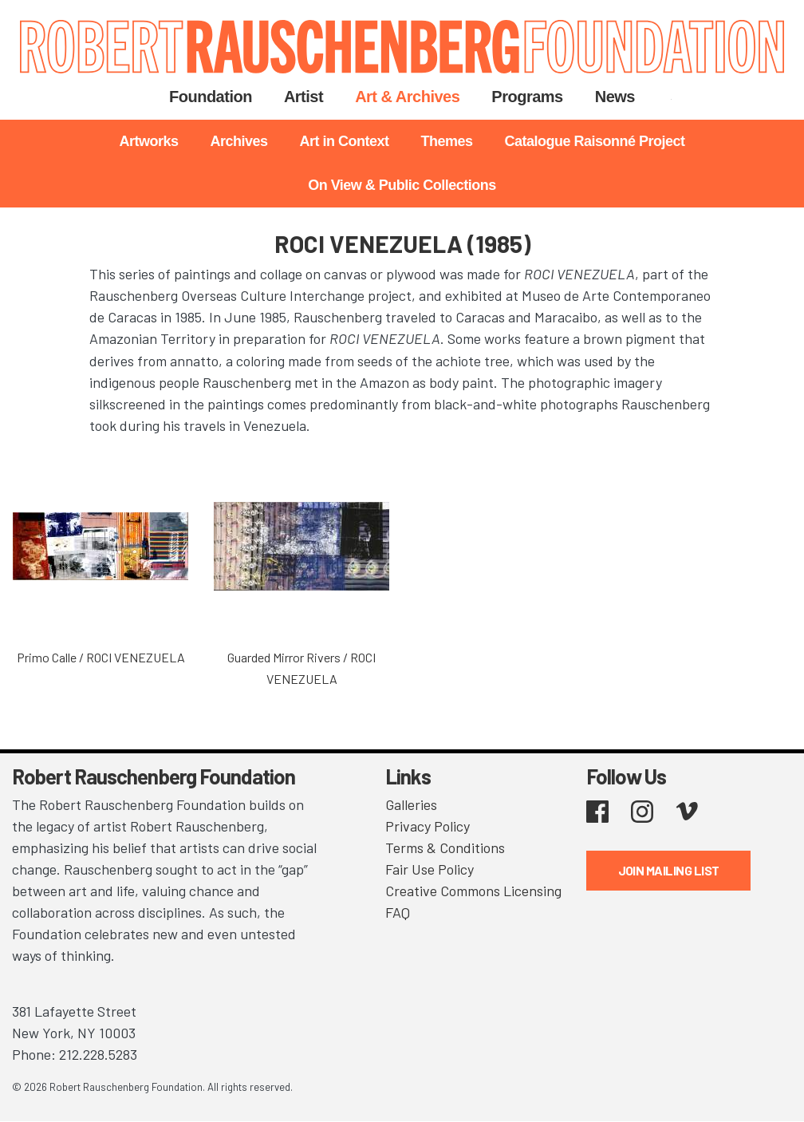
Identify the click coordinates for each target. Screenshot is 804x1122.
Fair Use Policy (429, 869)
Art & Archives (407, 96)
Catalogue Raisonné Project (595, 141)
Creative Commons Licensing (473, 890)
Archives (238, 141)
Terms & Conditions (445, 847)
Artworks (148, 141)
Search (671, 96)
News (615, 96)
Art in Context (343, 141)
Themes (446, 141)
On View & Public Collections (402, 185)
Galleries (411, 804)
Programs (526, 96)
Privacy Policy (427, 826)
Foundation (210, 96)
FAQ (397, 912)
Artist (303, 96)
